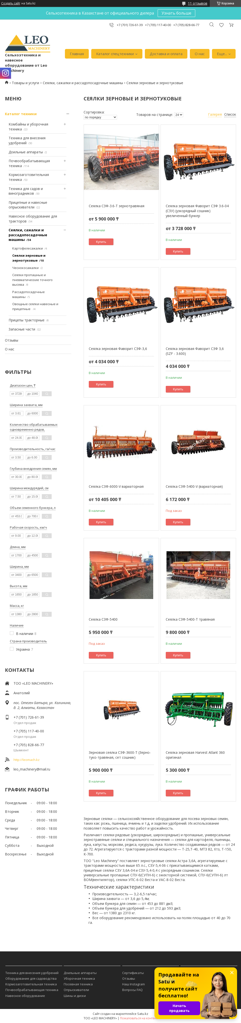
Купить (101, 242)
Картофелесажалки (27, 248)
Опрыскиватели (76, 990)
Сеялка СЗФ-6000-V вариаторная (116, 486)
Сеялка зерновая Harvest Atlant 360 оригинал (195, 755)
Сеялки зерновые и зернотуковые (28, 258)
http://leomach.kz (27, 759)
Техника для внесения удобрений (32, 973)
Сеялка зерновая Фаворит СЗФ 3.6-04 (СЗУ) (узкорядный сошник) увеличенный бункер (197, 211)
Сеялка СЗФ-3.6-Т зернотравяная (116, 206)
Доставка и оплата (166, 53)
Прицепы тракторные (27, 320)
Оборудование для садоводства (31, 978)
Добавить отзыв (221, 25)
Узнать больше (176, 13)
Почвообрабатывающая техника (31, 990)
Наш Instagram (133, 984)
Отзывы (11, 340)
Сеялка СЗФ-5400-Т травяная (190, 619)
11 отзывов (197, 3)
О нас (200, 53)
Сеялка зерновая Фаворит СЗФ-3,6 (118, 348)
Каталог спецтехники (115, 53)
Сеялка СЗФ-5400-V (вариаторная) (194, 486)
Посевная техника (78, 984)
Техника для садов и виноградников (26, 191)
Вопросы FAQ (132, 990)
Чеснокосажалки (25, 268)
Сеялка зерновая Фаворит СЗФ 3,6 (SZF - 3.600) (195, 351)
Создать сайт (10, 3)
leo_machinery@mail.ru (32, 769)
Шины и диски (75, 995)
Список (230, 114)
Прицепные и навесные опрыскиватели (28, 205)
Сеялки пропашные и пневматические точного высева (32, 280)
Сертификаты (133, 973)
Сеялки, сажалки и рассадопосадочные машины (83, 82)
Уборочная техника (79, 978)
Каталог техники (21, 113)
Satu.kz (142, 1013)
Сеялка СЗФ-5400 (103, 619)
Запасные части (22, 329)
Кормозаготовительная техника (31, 984)
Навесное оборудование (25, 995)
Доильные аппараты (26, 152)
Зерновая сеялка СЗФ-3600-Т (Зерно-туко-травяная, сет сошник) (120, 755)
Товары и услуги (25, 82)
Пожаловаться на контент (139, 1018)
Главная (77, 53)
